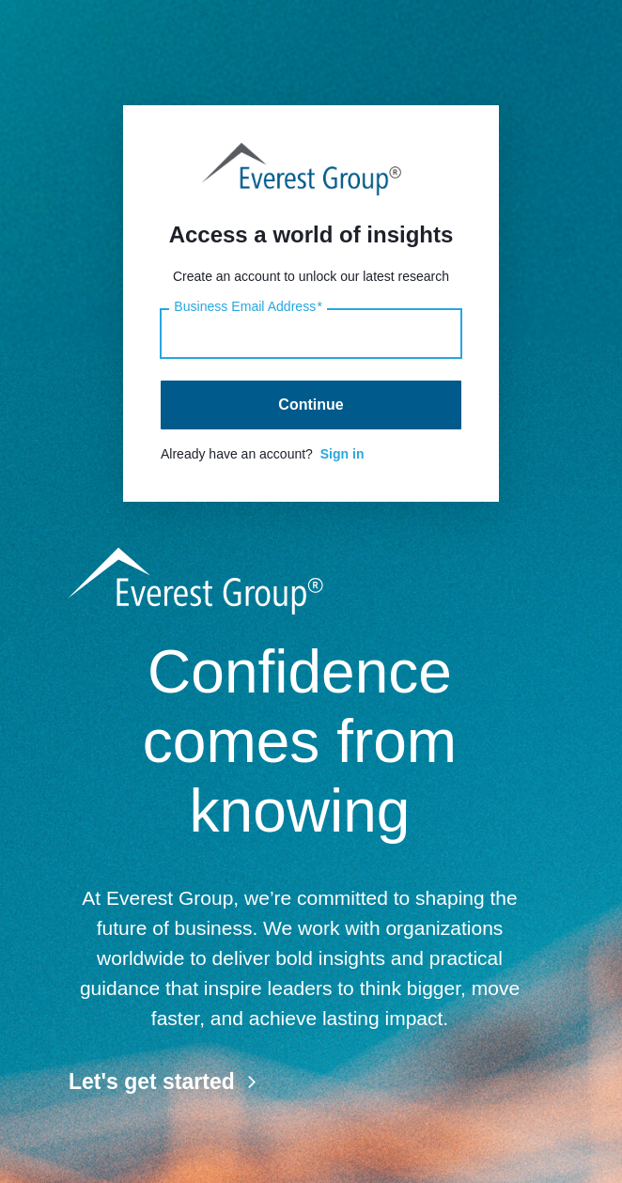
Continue (310, 404)
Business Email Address (248, 307)
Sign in (342, 453)
